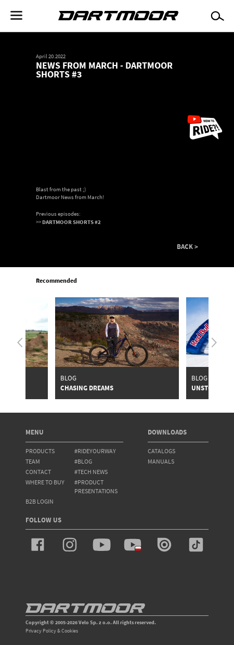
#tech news (91, 472)
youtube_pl (132, 544)
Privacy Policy (40, 630)
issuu (164, 544)
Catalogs (161, 451)
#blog (83, 461)
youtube (101, 544)
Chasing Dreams (86, 388)
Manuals (161, 461)
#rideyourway (95, 451)
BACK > (187, 246)
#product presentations (96, 486)
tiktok (196, 544)
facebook (37, 544)
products (40, 451)
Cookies (69, 630)
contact (38, 472)
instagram (69, 544)
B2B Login (39, 501)
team (32, 461)
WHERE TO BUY (44, 482)
